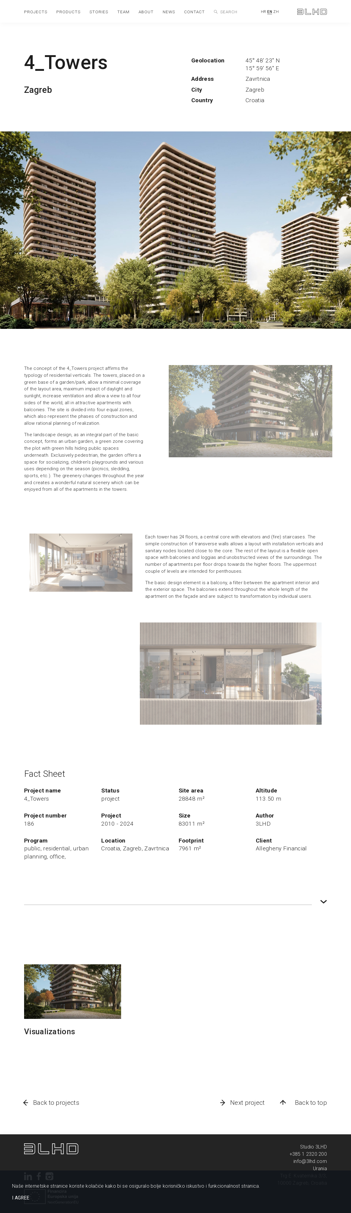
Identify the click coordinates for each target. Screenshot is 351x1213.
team (123, 11)
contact (194, 11)
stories (98, 11)
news (169, 11)
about (146, 11)
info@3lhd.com (310, 1161)
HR (263, 12)
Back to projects (56, 1102)
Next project (247, 1102)
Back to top (311, 1102)
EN (269, 12)
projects (35, 11)
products (68, 11)
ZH (276, 12)
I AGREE (20, 1198)
